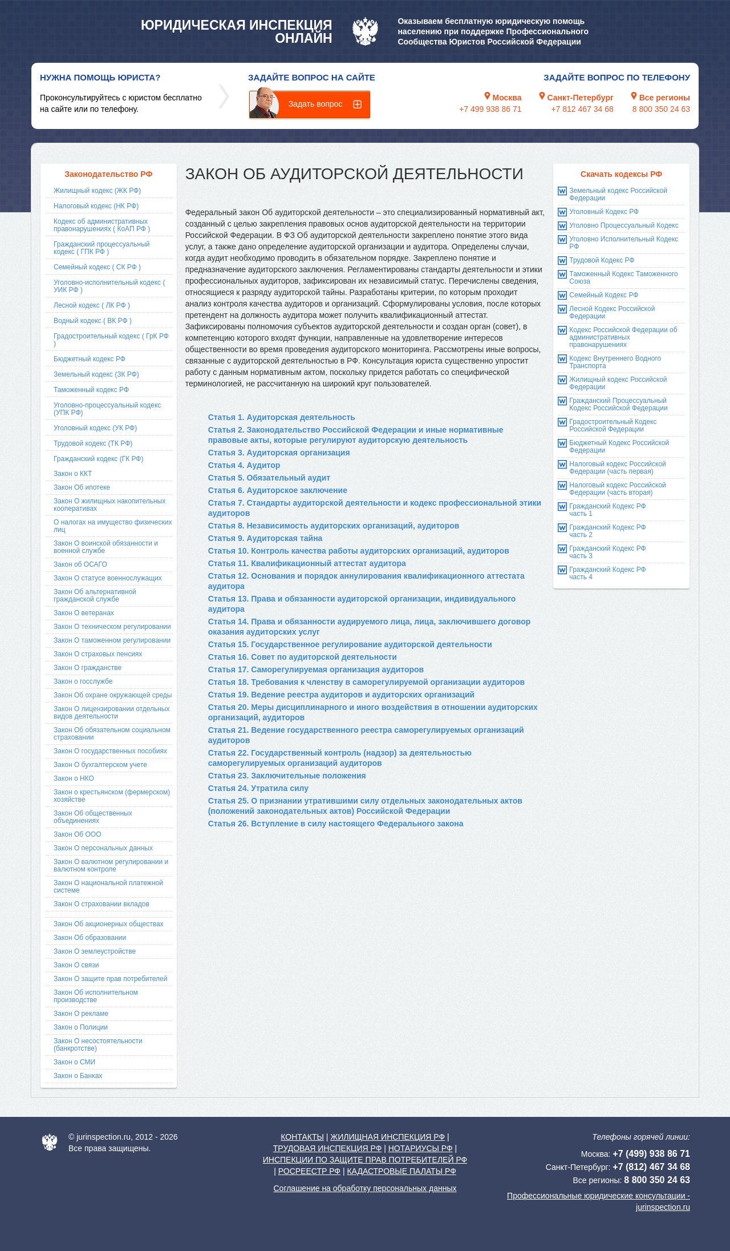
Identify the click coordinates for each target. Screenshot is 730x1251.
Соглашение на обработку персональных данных (364, 1188)
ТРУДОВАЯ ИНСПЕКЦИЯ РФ (327, 1148)
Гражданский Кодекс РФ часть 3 (607, 552)
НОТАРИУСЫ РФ (420, 1148)
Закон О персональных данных (103, 848)
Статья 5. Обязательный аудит (269, 477)
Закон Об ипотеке (82, 487)
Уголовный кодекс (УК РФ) (95, 428)
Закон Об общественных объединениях (93, 817)
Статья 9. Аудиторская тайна (265, 538)
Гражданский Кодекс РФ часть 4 (607, 573)
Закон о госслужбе (83, 681)
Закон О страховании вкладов (101, 904)
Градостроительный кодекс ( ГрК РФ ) (111, 340)
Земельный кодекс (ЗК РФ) (96, 374)
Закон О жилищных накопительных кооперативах (109, 504)
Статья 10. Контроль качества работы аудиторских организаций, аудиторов (358, 550)
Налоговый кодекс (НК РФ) (96, 206)
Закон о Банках (78, 1076)
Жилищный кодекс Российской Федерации (618, 383)
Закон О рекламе (81, 1014)
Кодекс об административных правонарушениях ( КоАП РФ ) (102, 225)
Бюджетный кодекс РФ (89, 359)
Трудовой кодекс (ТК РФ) (93, 443)
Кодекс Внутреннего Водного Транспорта (615, 362)
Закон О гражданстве (87, 668)
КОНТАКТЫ (302, 1136)
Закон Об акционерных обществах (109, 924)
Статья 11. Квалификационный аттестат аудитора (307, 563)
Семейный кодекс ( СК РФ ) (97, 267)
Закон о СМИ (74, 1062)
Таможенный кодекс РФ (91, 390)
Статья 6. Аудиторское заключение (277, 490)
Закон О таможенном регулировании (112, 640)
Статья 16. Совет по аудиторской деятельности (302, 656)
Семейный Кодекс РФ (603, 295)
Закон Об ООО (77, 834)
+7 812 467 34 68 (582, 109)
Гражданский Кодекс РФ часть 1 (607, 510)
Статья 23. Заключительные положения (287, 775)
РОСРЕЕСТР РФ (309, 1171)
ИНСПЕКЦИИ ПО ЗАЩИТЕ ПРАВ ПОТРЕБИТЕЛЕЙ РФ (365, 1159)
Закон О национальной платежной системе (108, 886)
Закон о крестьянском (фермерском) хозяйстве (112, 796)
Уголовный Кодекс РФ (604, 212)
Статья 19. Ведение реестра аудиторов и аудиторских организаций (341, 694)
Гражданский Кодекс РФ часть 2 (607, 531)
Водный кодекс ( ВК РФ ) (93, 321)
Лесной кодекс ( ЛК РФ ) (92, 305)
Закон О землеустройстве (95, 951)
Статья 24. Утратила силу (258, 788)
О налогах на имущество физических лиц (113, 526)
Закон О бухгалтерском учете (100, 765)
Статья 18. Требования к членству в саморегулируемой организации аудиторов (366, 682)
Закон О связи (76, 965)
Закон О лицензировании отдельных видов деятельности (111, 712)
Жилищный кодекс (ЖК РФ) (97, 191)
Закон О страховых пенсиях (98, 654)
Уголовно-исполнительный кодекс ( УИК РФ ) (109, 286)
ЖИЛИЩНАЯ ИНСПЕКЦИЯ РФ (387, 1136)
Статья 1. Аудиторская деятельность (281, 417)
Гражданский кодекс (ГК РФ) (99, 459)
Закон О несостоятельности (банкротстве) (98, 1044)
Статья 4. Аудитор (244, 465)
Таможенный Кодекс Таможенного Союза (623, 277)
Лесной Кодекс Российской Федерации (612, 312)
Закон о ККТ (73, 474)
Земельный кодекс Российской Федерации (618, 194)
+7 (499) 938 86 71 (651, 1154)
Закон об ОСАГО (80, 564)
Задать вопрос (316, 103)
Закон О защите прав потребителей (111, 979)
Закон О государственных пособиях (110, 751)
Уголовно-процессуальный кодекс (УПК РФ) (107, 409)
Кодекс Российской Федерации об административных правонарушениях (623, 337)
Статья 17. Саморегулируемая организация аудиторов (316, 669)
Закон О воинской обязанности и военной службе (106, 547)
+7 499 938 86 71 (490, 109)
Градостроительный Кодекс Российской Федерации (612, 425)
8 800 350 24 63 (661, 109)
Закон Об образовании (90, 938)
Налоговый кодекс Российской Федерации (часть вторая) (617, 489)
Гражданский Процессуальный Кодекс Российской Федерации (618, 404)
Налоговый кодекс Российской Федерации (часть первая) (617, 467)
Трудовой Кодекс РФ (601, 260)
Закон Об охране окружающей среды (113, 695)
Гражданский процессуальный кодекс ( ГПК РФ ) (102, 248)
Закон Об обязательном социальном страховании (112, 733)
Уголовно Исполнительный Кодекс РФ (623, 243)
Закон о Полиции (81, 1027)
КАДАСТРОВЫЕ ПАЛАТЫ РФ (401, 1171)
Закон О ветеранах (84, 613)
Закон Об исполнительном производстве (96, 996)
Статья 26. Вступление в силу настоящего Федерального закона (336, 823)
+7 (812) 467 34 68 (651, 1167)
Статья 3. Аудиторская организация (279, 452)
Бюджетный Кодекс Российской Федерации (619, 446)
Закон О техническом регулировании (112, 627)
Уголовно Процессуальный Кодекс (623, 225)
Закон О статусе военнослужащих (108, 578)
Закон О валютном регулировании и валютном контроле (111, 865)
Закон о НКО (74, 778)
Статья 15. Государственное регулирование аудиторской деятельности (350, 644)
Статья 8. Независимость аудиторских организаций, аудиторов (334, 525)
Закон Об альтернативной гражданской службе (95, 595)
